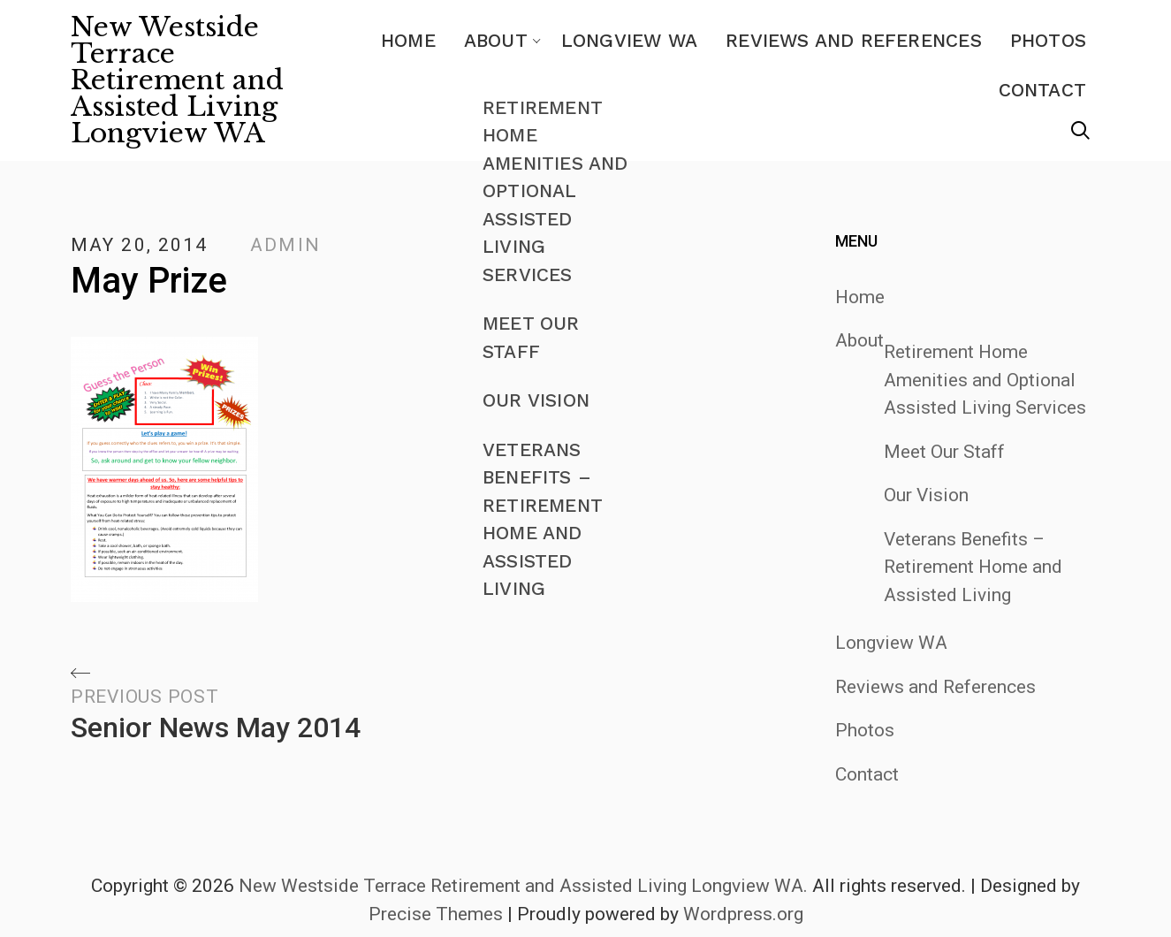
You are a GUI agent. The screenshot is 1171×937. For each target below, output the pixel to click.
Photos (1048, 40)
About (496, 40)
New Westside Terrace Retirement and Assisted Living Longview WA (177, 80)
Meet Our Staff (944, 451)
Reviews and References (854, 40)
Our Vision (926, 495)
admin (285, 244)
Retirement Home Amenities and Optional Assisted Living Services (985, 379)
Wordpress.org (743, 914)
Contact (1042, 90)
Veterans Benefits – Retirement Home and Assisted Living (973, 567)
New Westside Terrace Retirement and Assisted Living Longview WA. (523, 885)
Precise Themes (436, 914)
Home (408, 40)
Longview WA (629, 40)
